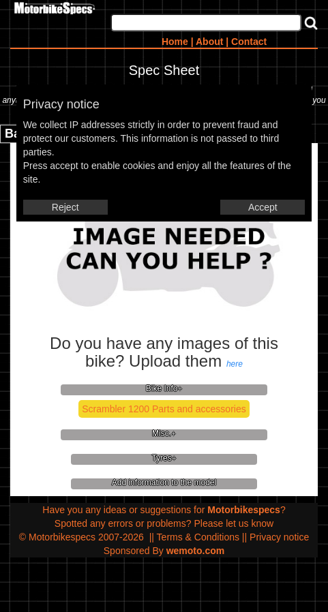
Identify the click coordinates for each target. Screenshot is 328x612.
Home (175, 41)
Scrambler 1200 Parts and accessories (163, 408)
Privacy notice (279, 537)
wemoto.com (195, 550)
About (209, 41)
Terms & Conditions (198, 537)
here (234, 364)
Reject (65, 207)
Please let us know (233, 523)
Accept (263, 207)
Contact (249, 41)
